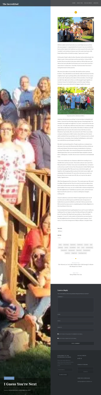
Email (59, 320)
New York (79, 250)
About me (80, 3)
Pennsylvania (86, 250)
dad (91, 244)
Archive (96, 3)
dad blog (60, 247)
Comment (60, 296)
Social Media (88, 3)
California (79, 244)
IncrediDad (72, 247)
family (66, 247)
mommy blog (89, 247)
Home (74, 3)
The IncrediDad (10, 4)
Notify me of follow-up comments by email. (71, 334)
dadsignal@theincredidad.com (85, 381)
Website (60, 327)
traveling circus (82, 253)
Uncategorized (9, 378)
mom (83, 247)
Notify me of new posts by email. (68, 338)
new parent (64, 250)
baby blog (66, 244)
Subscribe (63, 374)
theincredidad (13, 390)
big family (72, 244)
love (78, 247)
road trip (67, 253)
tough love (74, 253)
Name (59, 314)
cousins (86, 244)
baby (60, 244)
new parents (72, 250)
